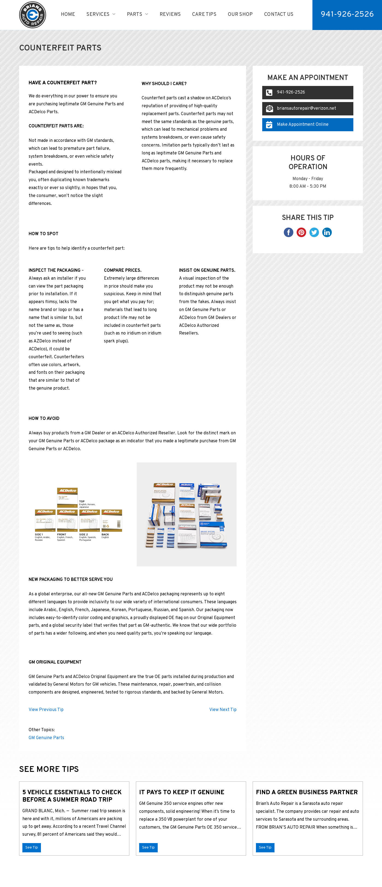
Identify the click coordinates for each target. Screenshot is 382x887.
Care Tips (204, 14)
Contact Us (278, 14)
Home (68, 14)
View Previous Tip (46, 710)
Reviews (170, 14)
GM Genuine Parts (46, 738)
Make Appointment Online (297, 124)
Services (97, 14)
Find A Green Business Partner (307, 792)
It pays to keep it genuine (182, 792)
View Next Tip (223, 710)
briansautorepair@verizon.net (301, 108)
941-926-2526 (285, 92)
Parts (134, 14)
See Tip (31, 847)
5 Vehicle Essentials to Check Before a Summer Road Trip (72, 796)
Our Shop (240, 14)
